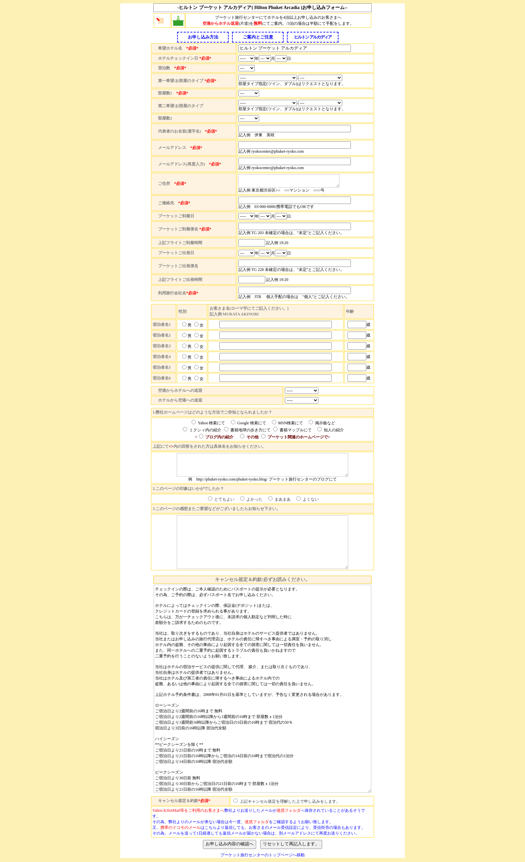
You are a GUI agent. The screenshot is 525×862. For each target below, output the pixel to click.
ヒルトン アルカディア (312, 37)
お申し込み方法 (203, 37)
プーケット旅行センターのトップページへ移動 (262, 855)
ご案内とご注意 (258, 37)
